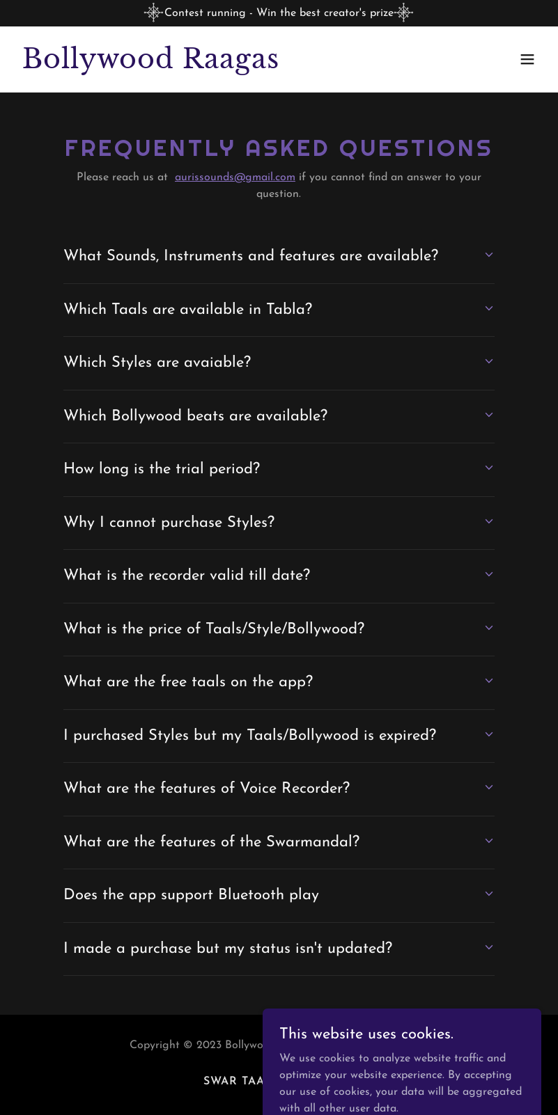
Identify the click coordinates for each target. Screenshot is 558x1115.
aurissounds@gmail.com (235, 177)
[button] (527, 59)
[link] (150, 65)
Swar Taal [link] (237, 1081)
